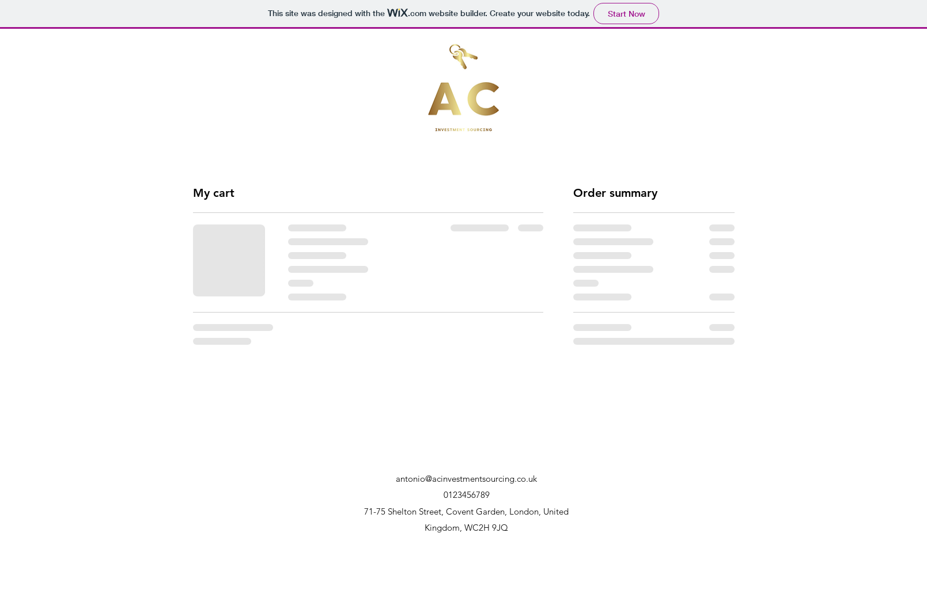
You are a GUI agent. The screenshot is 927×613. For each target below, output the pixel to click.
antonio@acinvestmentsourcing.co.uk (466, 478)
